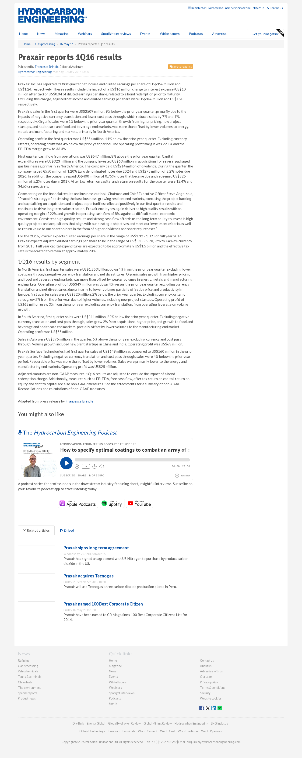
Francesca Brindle (47, 67)
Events (145, 34)
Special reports (27, 693)
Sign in (258, 7)
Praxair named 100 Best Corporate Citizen (103, 603)
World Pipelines (211, 731)
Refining (23, 660)
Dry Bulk (78, 723)
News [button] (41, 34)
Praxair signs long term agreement (96, 547)
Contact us (275, 7)
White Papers (117, 682)
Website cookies (210, 698)
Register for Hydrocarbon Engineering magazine (219, 7)
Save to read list (181, 66)
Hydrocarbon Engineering (35, 72)
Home (23, 34)
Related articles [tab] (36, 530)
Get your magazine (268, 33)
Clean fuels (25, 682)
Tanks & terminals (29, 676)
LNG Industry (219, 723)
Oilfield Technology (92, 731)
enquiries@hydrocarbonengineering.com (214, 742)
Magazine (62, 34)
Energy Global (96, 723)
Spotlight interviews (116, 34)
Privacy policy (209, 682)
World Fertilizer (188, 731)
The (67, 432)
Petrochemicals (28, 671)
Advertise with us (211, 671)
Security (205, 693)
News (112, 671)
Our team (206, 676)
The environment (29, 687)
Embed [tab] (67, 530)
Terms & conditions (212, 687)
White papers (170, 34)
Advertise (219, 34)
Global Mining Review (158, 723)
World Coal (167, 731)
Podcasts (196, 34)
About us (205, 666)
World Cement (147, 731)
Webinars (85, 34)
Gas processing (28, 666)
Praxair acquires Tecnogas (88, 575)
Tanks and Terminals (121, 731)
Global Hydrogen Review (124, 723)
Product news (27, 698)
